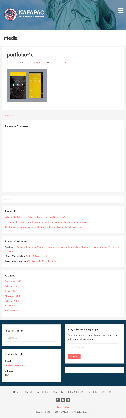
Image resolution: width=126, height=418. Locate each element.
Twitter (68, 400)
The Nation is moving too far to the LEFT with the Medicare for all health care (44, 227)
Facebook (63, 400)
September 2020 (13, 281)
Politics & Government (36, 256)
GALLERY (92, 392)
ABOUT (28, 392)
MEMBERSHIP (75, 392)
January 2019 (11, 291)
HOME (16, 392)
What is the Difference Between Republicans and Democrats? (35, 217)
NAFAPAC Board (36, 63)
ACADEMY (58, 392)
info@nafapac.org (14, 365)
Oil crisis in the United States (41, 261)
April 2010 (10, 306)
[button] (24, 14)
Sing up (74, 356)
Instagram (58, 400)
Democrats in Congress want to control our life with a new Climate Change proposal (46, 222)
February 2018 (12, 301)
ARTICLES (42, 392)
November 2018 (12, 296)
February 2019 (12, 286)
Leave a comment (58, 63)
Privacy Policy (63, 407)
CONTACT (107, 392)
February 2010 (12, 311)
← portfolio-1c (9, 115)
